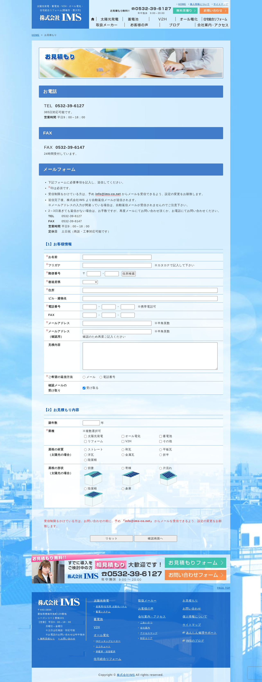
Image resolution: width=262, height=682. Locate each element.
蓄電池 (165, 436)
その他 (165, 441)
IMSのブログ (195, 640)
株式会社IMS (126, 674)
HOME (182, 4)
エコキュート (103, 646)
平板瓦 (165, 449)
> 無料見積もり (46, 638)
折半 (164, 454)
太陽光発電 (93, 436)
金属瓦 (128, 454)
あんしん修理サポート (201, 632)
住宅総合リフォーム (107, 659)
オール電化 (131, 436)
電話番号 (107, 377)
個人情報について (200, 4)
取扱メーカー (147, 600)
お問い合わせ (192, 608)
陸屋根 (90, 459)
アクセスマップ (148, 633)
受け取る (91, 387)
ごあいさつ (146, 622)
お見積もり (190, 600)
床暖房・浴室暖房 (105, 651)
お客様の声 (146, 608)
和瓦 (126, 449)
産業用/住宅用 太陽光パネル (111, 606)
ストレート (93, 449)
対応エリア (146, 638)
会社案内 (145, 628)
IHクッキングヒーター (108, 641)
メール (89, 377)
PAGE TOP (223, 588)
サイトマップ (220, 4)
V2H (126, 441)
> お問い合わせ (66, 638)
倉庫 (126, 488)
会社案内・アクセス (152, 616)
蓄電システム (103, 611)
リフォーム (93, 441)
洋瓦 (89, 454)
